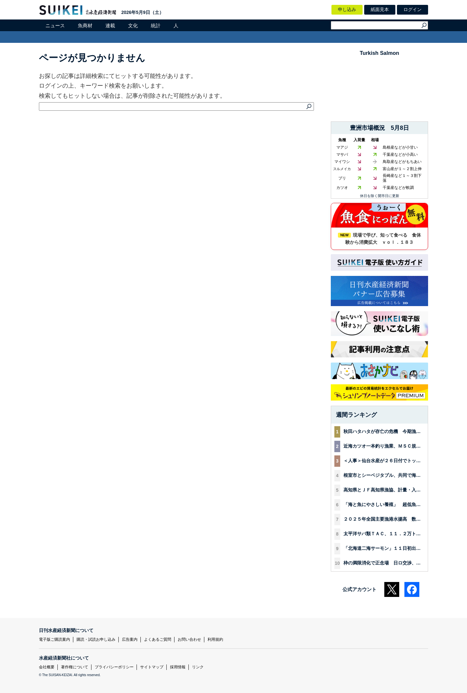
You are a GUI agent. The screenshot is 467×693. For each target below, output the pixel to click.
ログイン (412, 9)
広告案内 (130, 639)
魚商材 (85, 25)
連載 (110, 25)
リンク (198, 667)
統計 (156, 25)
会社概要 (46, 667)
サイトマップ (151, 667)
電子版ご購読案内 (54, 639)
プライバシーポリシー (114, 667)
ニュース (55, 25)
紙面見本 (380, 9)
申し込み (347, 9)
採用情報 (178, 667)
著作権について (74, 667)
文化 (133, 25)
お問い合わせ (189, 639)
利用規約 (215, 639)
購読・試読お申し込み (96, 639)
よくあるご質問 (157, 639)
